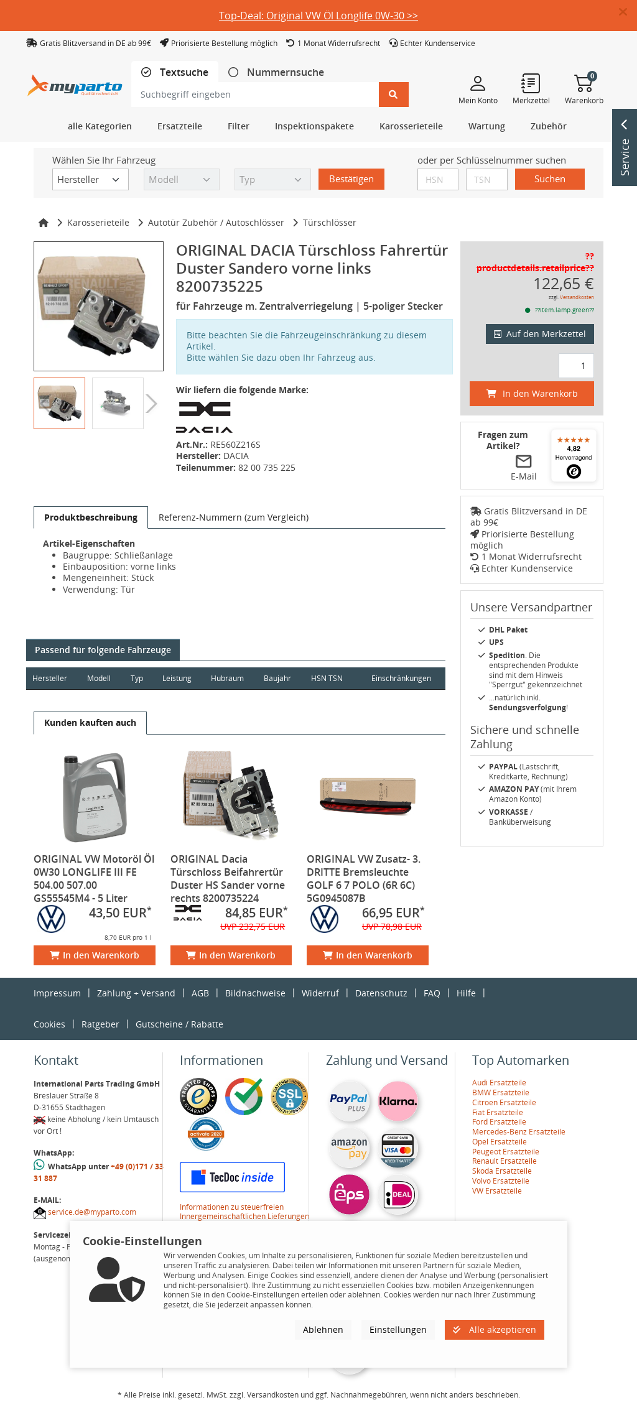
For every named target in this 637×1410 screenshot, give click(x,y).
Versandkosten (577, 297)
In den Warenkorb (94, 955)
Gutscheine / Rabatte (179, 1024)
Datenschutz (381, 993)
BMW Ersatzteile (500, 1092)
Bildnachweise (255, 993)
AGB (200, 993)
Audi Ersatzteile (499, 1082)
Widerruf (320, 993)
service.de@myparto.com (92, 1212)
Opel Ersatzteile (499, 1141)
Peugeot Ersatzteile (505, 1151)
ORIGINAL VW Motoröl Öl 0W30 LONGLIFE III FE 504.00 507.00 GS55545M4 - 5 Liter (94, 878)
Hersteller (49, 678)
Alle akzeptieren (494, 1329)
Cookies (49, 1024)
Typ (137, 678)
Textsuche (182, 72)
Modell (99, 678)
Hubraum (229, 678)
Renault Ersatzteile (504, 1161)
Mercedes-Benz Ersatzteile (518, 1131)
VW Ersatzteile (497, 1190)
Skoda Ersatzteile (502, 1171)
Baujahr (280, 678)
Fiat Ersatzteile (497, 1112)
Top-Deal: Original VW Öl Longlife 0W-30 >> (318, 15)
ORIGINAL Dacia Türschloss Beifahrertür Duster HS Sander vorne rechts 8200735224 (227, 878)
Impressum (57, 993)
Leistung (178, 678)
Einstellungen (398, 1329)
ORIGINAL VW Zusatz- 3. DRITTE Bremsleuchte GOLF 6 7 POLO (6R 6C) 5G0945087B (364, 878)
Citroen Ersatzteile (504, 1102)
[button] (628, 12)
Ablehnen (323, 1329)
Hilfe (466, 993)
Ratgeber (100, 1024)
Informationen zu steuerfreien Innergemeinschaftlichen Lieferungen (244, 1212)
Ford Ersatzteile (499, 1121)
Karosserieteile (98, 222)
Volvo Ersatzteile (500, 1181)
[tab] (174, 72)
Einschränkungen (400, 678)
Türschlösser (329, 222)
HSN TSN (329, 678)
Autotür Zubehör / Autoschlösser (216, 222)
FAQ (432, 993)
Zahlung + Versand (136, 993)
